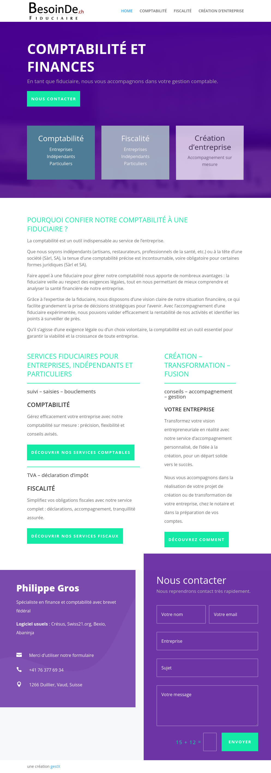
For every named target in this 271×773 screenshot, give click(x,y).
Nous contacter (53, 98)
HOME (127, 11)
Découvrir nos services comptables (80, 452)
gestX (55, 766)
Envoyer (239, 741)
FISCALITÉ (182, 11)
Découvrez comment (196, 539)
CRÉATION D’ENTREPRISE (221, 11)
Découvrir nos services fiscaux (75, 536)
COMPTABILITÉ (153, 11)
